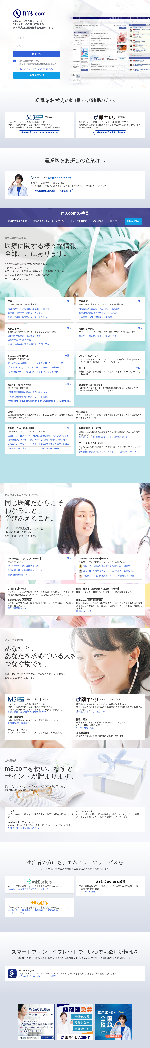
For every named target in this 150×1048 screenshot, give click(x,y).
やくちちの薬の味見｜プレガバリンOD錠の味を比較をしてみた (37, 448)
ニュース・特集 (16, 913)
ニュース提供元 (51, 976)
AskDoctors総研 (87, 891)
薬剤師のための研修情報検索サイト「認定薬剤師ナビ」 (104, 437)
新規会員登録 (133, 221)
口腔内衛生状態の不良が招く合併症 (24, 336)
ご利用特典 (98, 221)
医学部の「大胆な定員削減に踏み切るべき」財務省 (106, 566)
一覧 (68, 301)
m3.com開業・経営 (85, 728)
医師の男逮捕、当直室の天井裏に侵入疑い (27, 317)
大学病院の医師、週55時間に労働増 (95, 317)
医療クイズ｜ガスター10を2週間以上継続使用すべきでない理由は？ (39, 436)
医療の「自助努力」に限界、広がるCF (25, 313)
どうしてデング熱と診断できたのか (24, 566)
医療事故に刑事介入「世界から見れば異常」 (99, 313)
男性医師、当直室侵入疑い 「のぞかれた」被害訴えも (108, 571)
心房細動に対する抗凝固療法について (25, 570)
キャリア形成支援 (78, 221)
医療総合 (13, 910)
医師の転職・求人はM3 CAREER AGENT (27, 712)
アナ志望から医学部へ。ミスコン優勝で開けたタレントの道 (35, 363)
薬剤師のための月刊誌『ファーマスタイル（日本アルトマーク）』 (109, 452)
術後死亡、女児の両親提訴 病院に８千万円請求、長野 (108, 576)
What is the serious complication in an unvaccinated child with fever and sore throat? (46, 401)
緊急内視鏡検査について (19, 574)
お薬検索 (38, 910)
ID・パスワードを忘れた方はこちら (36, 69)
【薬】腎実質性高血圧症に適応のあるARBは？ (29, 392)
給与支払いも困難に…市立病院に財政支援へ (99, 308)
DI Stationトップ (83, 611)
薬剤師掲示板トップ (17, 608)
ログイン (114, 221)
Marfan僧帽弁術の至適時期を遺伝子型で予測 (28, 344)
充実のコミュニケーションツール (48, 221)
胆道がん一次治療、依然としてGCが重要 (98, 336)
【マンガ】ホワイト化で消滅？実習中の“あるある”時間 (33, 371)
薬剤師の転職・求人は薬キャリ (90, 712)
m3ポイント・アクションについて (23, 828)
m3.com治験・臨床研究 (18, 723)
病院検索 (25, 910)
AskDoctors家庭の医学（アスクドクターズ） (29, 889)
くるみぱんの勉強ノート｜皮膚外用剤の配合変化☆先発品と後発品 (38, 444)
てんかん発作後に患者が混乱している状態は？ (29, 396)
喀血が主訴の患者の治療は (20, 340)
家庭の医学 (52, 910)
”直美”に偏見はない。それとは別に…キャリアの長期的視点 (35, 367)
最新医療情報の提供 (17, 221)
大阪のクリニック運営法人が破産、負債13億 (28, 308)
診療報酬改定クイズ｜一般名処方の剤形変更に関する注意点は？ (37, 440)
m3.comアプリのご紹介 (30, 976)
